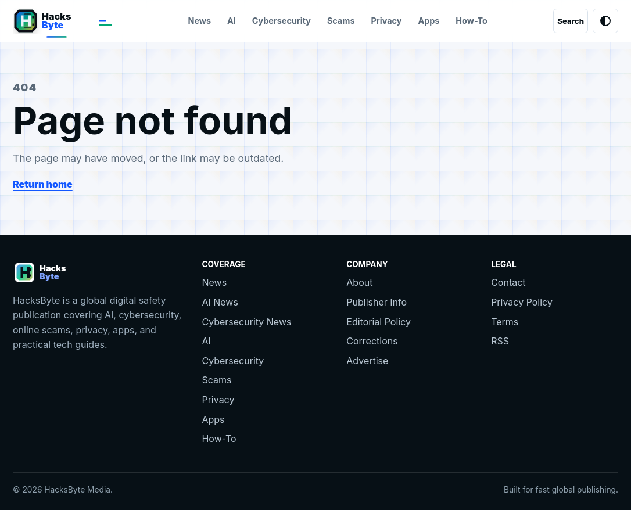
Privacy (386, 21)
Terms (504, 322)
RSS (500, 341)
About (359, 282)
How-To (471, 21)
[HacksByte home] (67, 21)
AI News (220, 302)
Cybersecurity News (246, 322)
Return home (43, 184)
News (199, 21)
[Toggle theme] (605, 21)
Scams (341, 21)
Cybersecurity (281, 21)
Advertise (367, 361)
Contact (508, 282)
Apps (428, 21)
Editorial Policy (378, 322)
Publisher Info (376, 302)
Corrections (371, 341)
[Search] (570, 21)
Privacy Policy (522, 302)
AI (231, 21)
